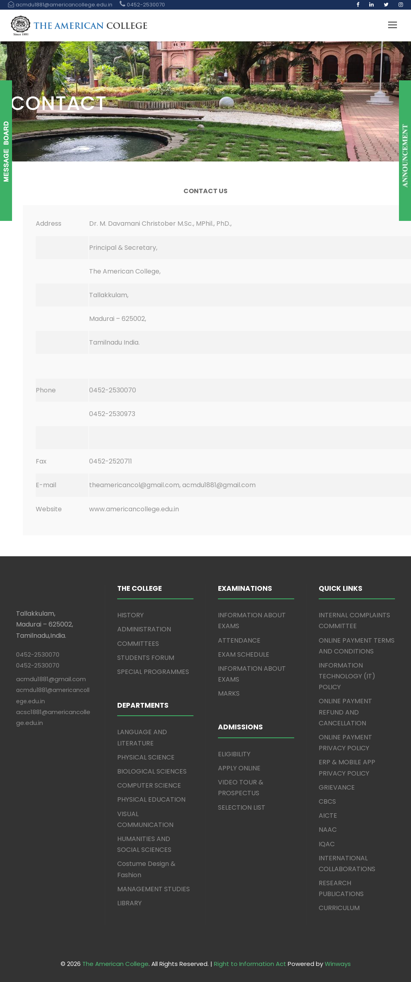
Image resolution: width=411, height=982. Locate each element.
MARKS (229, 693)
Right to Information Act (250, 964)
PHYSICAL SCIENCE (146, 757)
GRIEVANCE (337, 787)
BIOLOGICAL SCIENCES (152, 771)
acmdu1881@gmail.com (51, 679)
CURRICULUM (339, 908)
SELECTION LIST (241, 807)
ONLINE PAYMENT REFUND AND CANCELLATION (345, 711)
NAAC (328, 829)
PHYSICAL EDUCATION (151, 799)
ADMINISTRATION (144, 629)
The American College (115, 964)
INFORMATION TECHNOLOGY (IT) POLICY (347, 676)
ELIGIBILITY (234, 754)
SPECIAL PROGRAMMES (153, 671)
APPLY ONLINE (239, 768)
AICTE (328, 815)
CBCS (327, 801)
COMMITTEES (138, 643)
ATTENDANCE (239, 640)
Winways (338, 964)
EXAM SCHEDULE (243, 654)
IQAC (327, 844)
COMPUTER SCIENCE (149, 785)
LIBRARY (129, 903)
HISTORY (130, 615)
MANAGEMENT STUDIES (153, 889)
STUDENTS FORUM (145, 657)
